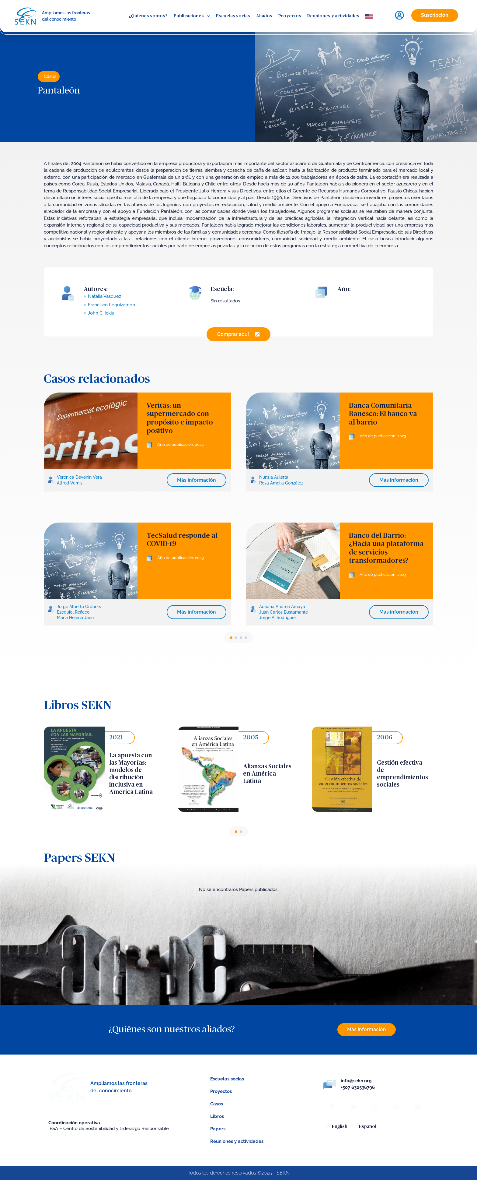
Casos (50, 76)
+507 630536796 (358, 1087)
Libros (217, 1116)
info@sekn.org (356, 1080)
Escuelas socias (233, 16)
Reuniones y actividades (333, 16)
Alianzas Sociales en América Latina (267, 773)
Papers (217, 1129)
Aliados (264, 16)
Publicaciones (192, 16)
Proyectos (289, 16)
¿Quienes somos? (148, 16)
